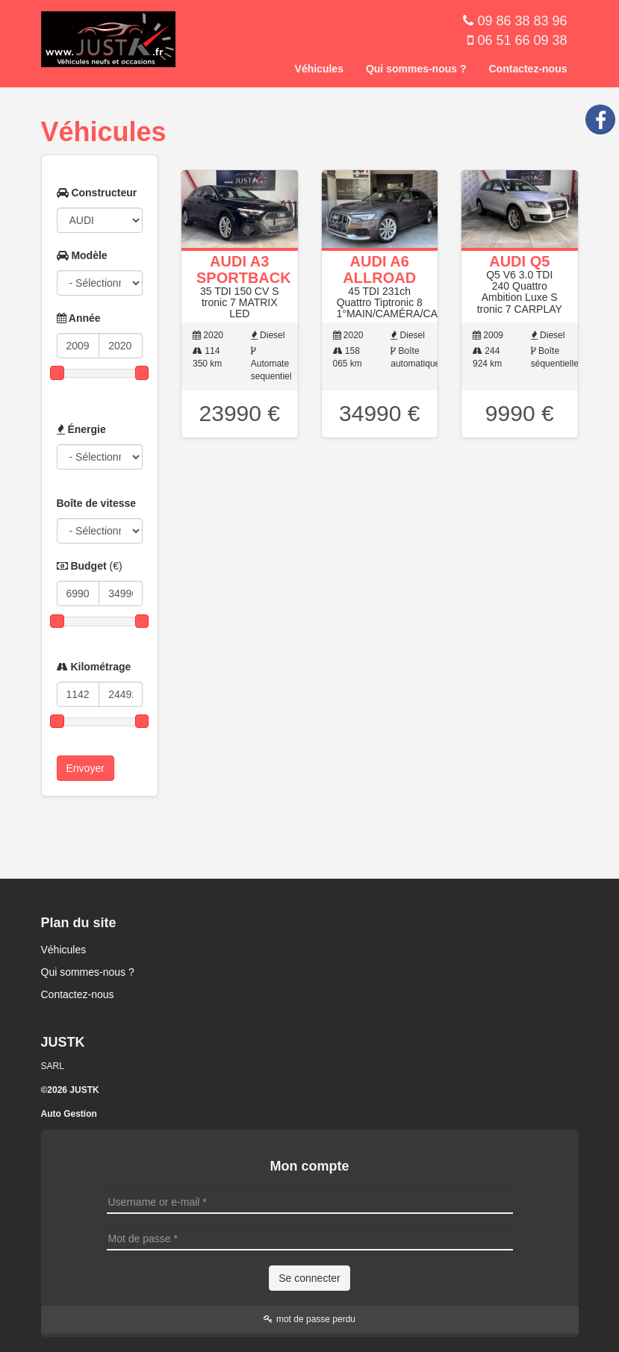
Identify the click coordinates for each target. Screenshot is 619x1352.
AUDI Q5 (519, 261)
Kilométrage (94, 667)
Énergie (81, 429)
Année (79, 318)
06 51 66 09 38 (522, 40)
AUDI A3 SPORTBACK (243, 269)
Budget (89, 566)
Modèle (82, 255)
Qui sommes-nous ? (416, 69)
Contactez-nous (528, 69)
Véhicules (319, 69)
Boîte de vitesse (97, 503)
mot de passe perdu (309, 1319)
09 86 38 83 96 (522, 20)
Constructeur (97, 193)
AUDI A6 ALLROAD (379, 269)
